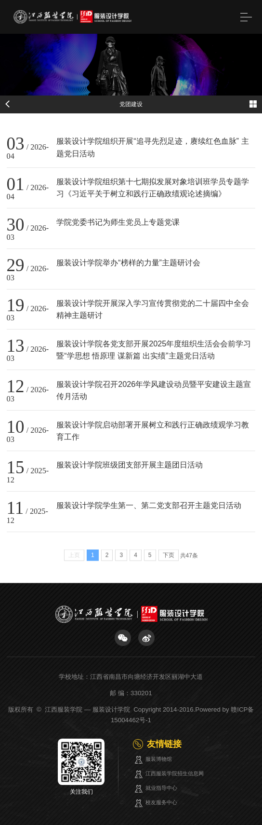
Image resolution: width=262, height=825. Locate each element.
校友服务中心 (161, 802)
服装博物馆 (158, 759)
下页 (168, 557)
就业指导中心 (161, 788)
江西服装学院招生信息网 (174, 773)
